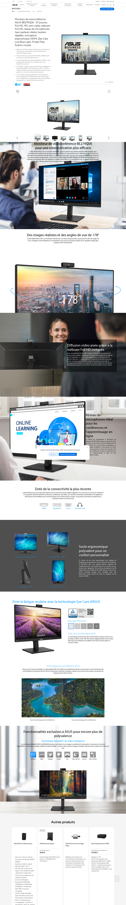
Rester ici (53, 454)
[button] (98, 1)
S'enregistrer (97, 4)
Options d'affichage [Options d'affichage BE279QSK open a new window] (107, 9)
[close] (87, 447)
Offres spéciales (110, 1)
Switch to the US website (67, 454)
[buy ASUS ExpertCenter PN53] (100, 844)
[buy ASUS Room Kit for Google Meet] (76, 845)
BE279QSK (16, 9)
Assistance (39, 11)
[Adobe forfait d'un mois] (27, 85)
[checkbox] (109, 82)
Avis (34, 11)
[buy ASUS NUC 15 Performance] (23, 844)
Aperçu (13, 11)
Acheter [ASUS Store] (22, 4)
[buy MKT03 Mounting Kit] (47, 844)
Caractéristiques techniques (24, 11)
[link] (14, 4)
